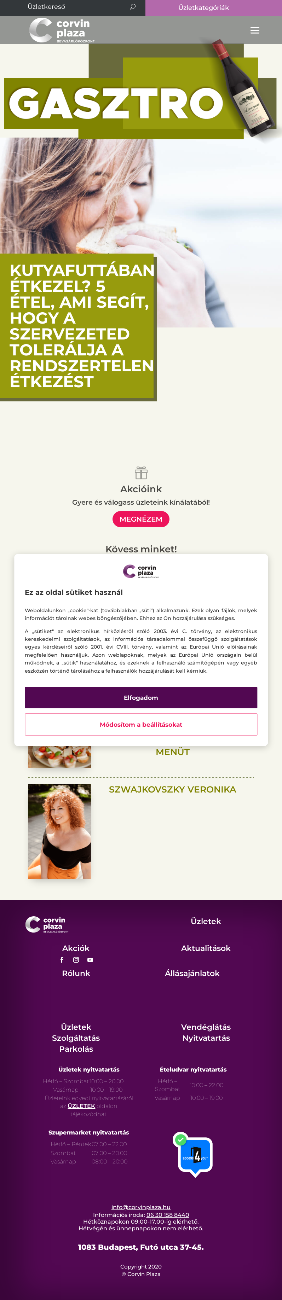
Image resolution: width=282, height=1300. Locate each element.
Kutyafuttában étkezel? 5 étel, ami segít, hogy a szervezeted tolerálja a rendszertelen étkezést (82, 325)
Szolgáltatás (76, 1038)
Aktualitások (206, 948)
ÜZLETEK (81, 1106)
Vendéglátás (206, 1027)
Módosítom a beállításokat (141, 724)
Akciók (76, 948)
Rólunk (76, 973)
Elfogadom (141, 697)
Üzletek (206, 921)
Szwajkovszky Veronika (172, 789)
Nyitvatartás (206, 1038)
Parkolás (76, 1049)
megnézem (141, 519)
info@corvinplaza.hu (141, 1207)
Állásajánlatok (192, 973)
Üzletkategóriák (203, 8)
